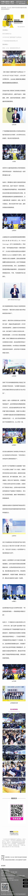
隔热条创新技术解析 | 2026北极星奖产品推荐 (15, 859)
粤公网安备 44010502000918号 (8, 894)
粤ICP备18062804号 (21, 894)
